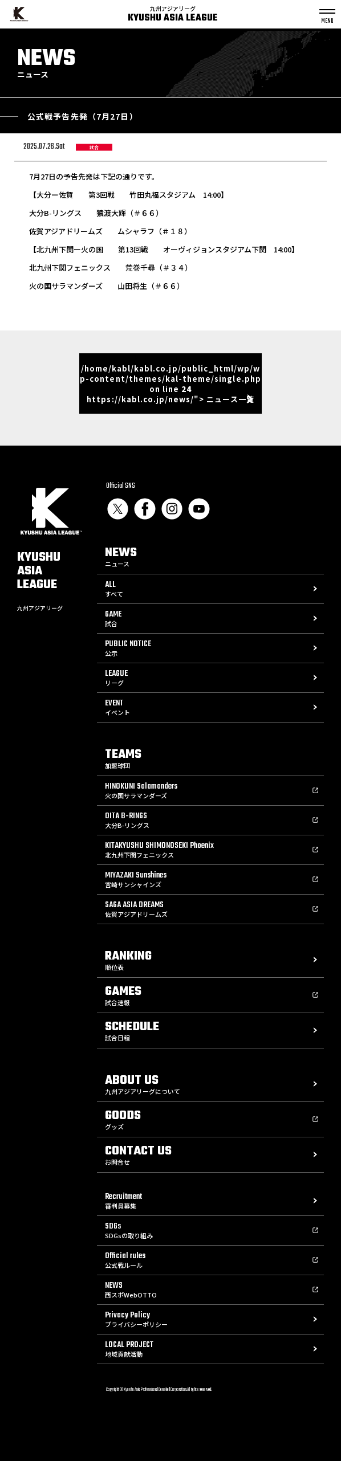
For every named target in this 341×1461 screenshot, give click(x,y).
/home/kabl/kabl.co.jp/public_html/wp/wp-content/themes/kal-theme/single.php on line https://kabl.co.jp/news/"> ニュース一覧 (170, 384)
